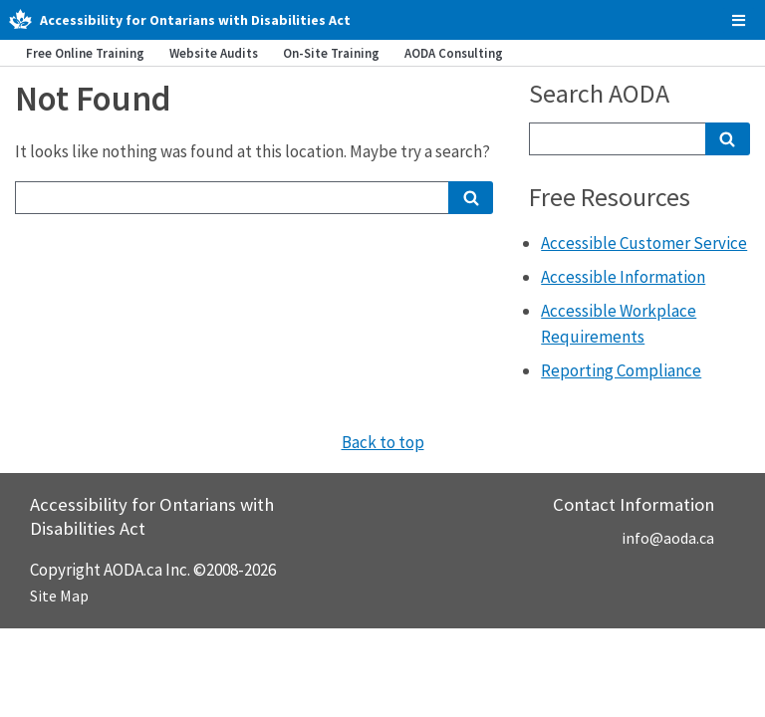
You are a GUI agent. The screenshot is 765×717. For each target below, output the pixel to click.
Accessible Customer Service (644, 243)
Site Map (59, 595)
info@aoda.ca (668, 538)
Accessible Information (623, 277)
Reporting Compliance (621, 370)
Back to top (383, 442)
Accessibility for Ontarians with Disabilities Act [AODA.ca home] (195, 20)
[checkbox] (738, 20)
